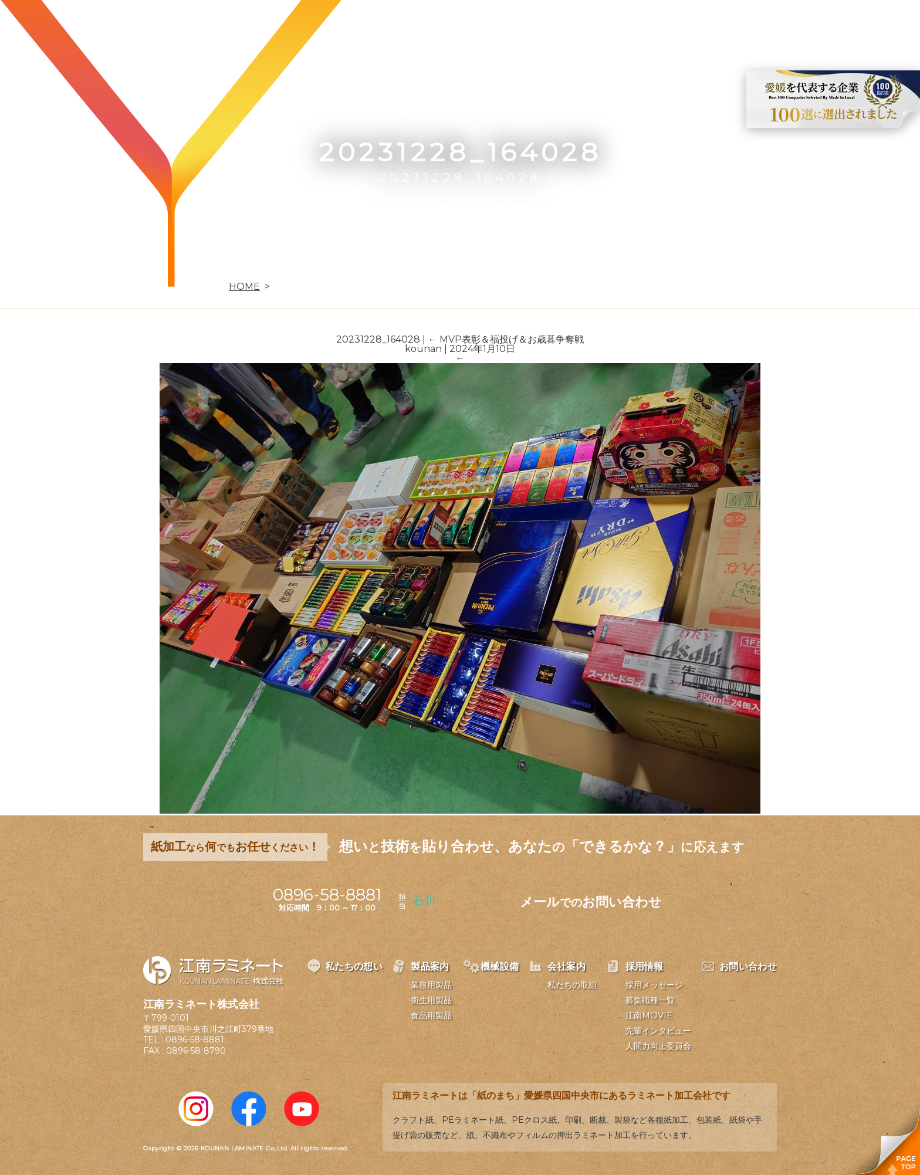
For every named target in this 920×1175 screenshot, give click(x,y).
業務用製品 (431, 985)
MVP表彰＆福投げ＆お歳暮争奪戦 (506, 339)
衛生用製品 (431, 1000)
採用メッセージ (654, 985)
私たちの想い (417, 27)
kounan (423, 348)
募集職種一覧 (650, 1000)
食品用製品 (431, 1015)
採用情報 (699, 27)
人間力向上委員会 (658, 1046)
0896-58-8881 (194, 1039)
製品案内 (495, 27)
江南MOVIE (648, 1015)
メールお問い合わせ (591, 902)
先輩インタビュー (658, 1030)
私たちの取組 (572, 985)
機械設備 (563, 27)
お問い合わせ (777, 27)
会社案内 (631, 27)
